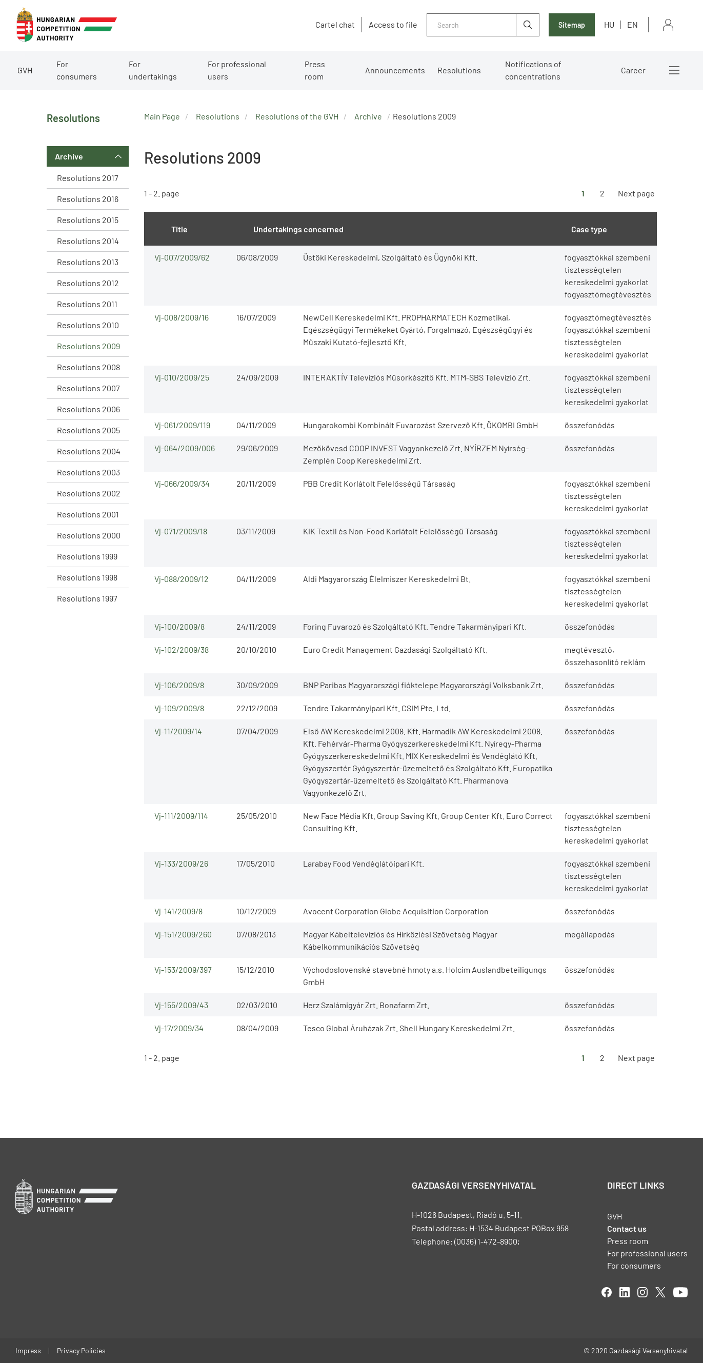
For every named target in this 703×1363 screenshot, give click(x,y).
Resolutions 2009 (88, 346)
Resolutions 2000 (88, 535)
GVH (24, 70)
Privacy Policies (81, 1350)
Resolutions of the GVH (296, 116)
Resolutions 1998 (87, 577)
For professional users (237, 70)
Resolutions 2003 (88, 472)
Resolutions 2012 (88, 283)
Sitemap (571, 25)
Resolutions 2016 (87, 199)
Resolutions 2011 (87, 304)
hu (609, 24)
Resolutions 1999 (87, 556)
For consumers (76, 70)
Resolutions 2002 (88, 493)
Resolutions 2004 (88, 451)
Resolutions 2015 (87, 220)
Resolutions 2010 (88, 325)
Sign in (668, 24)
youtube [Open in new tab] (680, 1292)
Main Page (162, 116)
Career (633, 70)
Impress (28, 1350)
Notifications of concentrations (533, 70)
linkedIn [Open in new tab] (624, 1292)
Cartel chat (335, 25)
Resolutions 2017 (87, 178)
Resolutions (459, 70)
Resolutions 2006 (88, 409)
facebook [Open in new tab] (606, 1292)
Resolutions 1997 (87, 598)
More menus (674, 70)
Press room (315, 70)
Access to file (393, 25)
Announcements (395, 70)
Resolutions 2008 (88, 367)
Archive (69, 156)
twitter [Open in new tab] (660, 1292)
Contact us (627, 1228)
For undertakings (153, 70)
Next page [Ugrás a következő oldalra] (636, 193)
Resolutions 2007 (88, 388)
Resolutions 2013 (87, 262)
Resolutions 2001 (88, 514)
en (632, 24)
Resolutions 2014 (88, 241)
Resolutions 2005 (88, 430)
